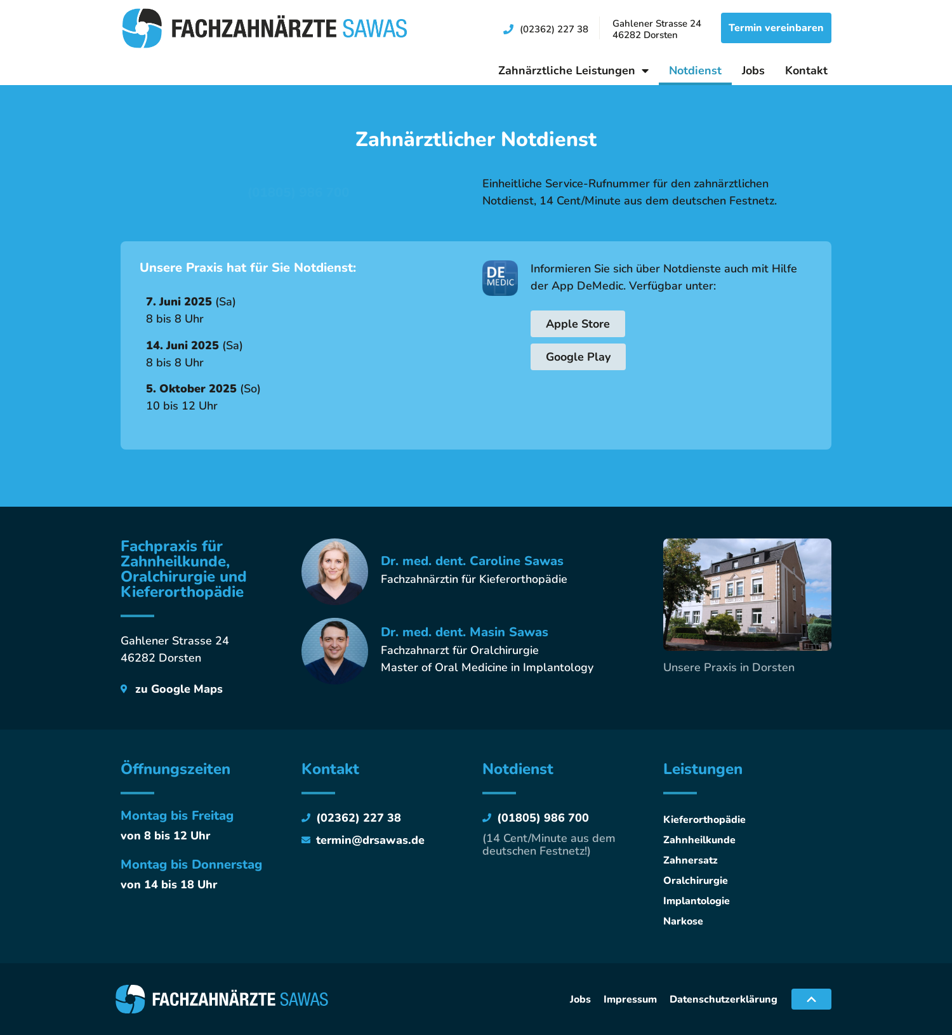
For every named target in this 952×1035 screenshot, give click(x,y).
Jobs (753, 70)
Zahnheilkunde (699, 840)
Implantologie (696, 901)
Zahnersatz (690, 860)
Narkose (683, 921)
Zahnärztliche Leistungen (573, 70)
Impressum (630, 999)
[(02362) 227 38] (508, 29)
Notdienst (695, 70)
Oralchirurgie (695, 881)
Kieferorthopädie (704, 820)
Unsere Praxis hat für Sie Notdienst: (248, 267)
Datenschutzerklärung (723, 999)
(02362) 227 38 (554, 29)
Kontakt (806, 70)
